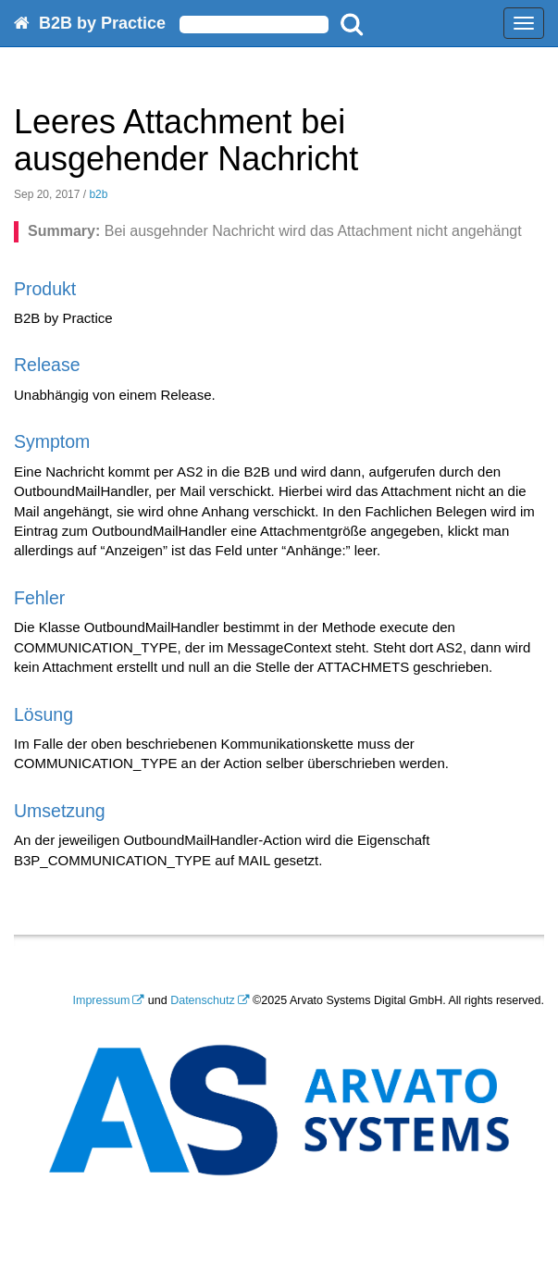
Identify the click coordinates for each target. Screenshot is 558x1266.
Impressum (101, 1000)
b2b (98, 194)
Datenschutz (202, 1000)
